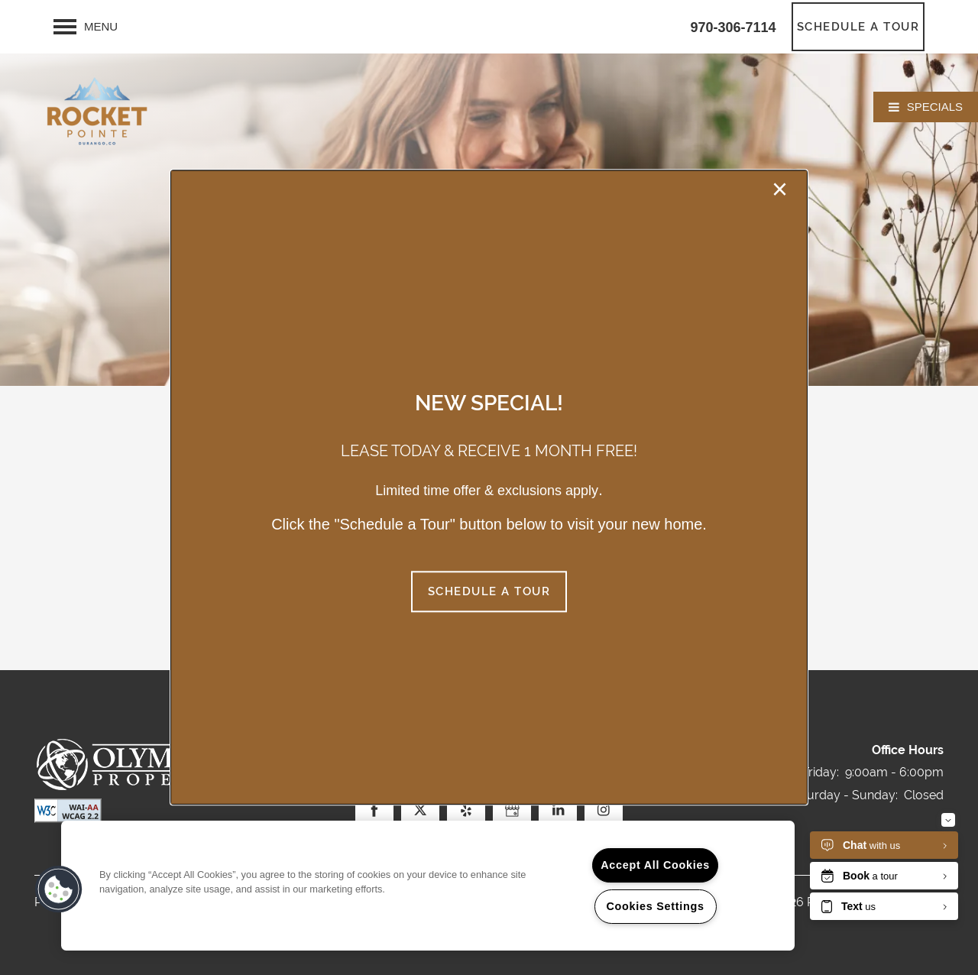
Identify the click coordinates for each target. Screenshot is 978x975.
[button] (489, 592)
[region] (428, 886)
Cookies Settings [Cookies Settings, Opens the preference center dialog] (655, 906)
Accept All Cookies (655, 865)
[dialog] (489, 487)
